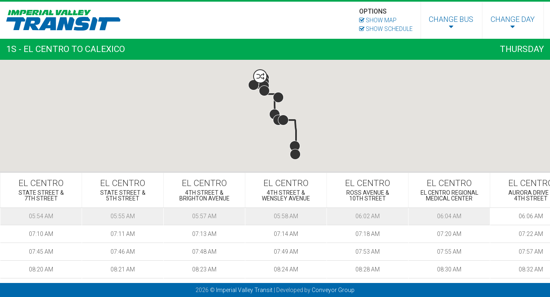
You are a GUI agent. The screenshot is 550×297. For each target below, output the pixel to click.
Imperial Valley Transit (244, 290)
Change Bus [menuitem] (451, 23)
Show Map (378, 20)
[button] (260, 76)
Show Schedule (386, 29)
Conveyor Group (333, 290)
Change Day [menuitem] (513, 23)
